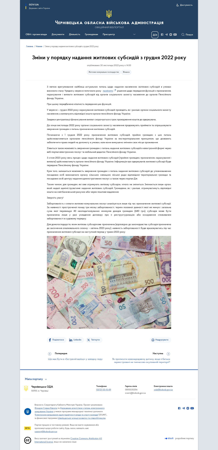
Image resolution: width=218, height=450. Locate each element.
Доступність (186, 5)
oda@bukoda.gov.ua (163, 390)
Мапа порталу (34, 379)
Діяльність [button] (74, 34)
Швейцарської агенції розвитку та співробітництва (82, 418)
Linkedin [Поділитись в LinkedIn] (77, 340)
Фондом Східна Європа (46, 408)
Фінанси (126, 72)
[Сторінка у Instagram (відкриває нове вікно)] (170, 34)
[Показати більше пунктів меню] (134, 34)
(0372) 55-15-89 (103, 390)
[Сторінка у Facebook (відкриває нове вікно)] (162, 34)
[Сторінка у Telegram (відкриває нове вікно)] (166, 34)
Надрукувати (161, 340)
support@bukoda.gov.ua (46, 432)
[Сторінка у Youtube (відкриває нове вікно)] (175, 34)
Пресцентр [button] (109, 34)
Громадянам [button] (91, 34)
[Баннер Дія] (154, 34)
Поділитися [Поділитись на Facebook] (58, 340)
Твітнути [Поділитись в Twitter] (95, 340)
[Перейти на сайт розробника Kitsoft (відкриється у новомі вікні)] (169, 438)
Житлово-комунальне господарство (104, 72)
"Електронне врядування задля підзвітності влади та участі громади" (67, 415)
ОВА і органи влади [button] (36, 34)
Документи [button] (58, 34)
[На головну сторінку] (109, 19)
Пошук (189, 35)
